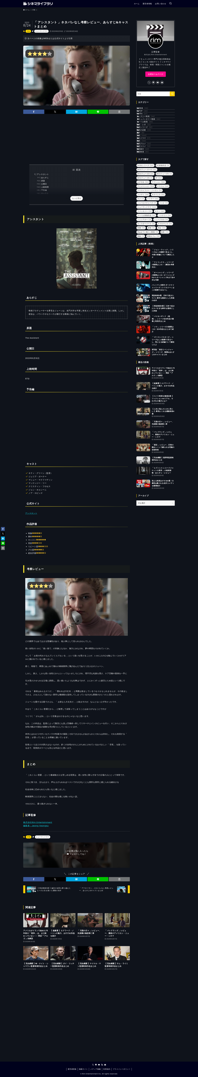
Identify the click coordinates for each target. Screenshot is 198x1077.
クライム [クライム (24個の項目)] (163, 229)
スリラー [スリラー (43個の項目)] (153, 241)
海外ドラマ (146, 167)
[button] (33, 112)
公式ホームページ (155, 74)
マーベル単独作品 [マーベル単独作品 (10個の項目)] (146, 258)
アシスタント (43, 174)
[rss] (102, 1065)
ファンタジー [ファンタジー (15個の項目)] (144, 254)
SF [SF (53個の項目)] (158, 221)
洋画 (28, 31)
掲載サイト (83, 1069)
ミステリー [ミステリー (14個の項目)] (164, 258)
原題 (43, 181)
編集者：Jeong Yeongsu (36, 825)
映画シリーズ (147, 146)
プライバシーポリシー (121, 1069)
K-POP (145, 114)
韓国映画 (146, 193)
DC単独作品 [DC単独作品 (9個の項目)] (163, 208)
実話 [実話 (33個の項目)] (162, 271)
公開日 (44, 184)
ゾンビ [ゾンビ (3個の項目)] (163, 246)
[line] (153, 82)
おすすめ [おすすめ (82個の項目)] (143, 225)
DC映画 (145, 109)
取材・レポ (147, 141)
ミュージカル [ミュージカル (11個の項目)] (161, 262)
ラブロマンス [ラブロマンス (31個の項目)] (165, 266)
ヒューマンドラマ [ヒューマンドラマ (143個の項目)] (146, 250)
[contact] (162, 82)
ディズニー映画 (149, 125)
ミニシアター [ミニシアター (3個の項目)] (144, 262)
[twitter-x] (149, 82)
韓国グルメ (147, 177)
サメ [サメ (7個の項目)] (140, 241)
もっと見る (76, 198)
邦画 (144, 172)
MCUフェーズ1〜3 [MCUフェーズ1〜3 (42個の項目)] (146, 212)
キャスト (45, 193)
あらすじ (45, 177)
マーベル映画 (148, 135)
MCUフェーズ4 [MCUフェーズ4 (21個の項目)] (145, 216)
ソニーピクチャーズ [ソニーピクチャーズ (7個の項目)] (146, 246)
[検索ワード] (155, 93)
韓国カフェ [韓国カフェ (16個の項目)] (153, 279)
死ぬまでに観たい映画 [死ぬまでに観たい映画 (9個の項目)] (147, 275)
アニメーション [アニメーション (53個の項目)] (145, 229)
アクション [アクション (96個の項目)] (158, 225)
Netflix (145, 120)
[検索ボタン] (170, 3)
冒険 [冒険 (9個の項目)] (151, 271)
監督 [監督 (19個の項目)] (165, 275)
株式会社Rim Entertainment (37, 822)
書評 (143, 156)
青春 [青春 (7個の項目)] (140, 279)
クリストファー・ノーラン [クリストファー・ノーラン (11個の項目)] (149, 233)
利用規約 (106, 1069)
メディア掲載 (95, 1069)
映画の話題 (147, 151)
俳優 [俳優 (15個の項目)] (141, 271)
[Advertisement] (76, 139)
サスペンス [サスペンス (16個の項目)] (158, 237)
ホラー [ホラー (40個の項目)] (160, 254)
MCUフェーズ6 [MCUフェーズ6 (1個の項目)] (145, 221)
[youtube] (157, 82)
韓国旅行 (146, 188)
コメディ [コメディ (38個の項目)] (143, 237)
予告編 (44, 190)
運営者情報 (72, 1069)
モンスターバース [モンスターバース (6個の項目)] (146, 266)
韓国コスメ (147, 183)
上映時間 (45, 187)
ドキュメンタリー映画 (151, 130)
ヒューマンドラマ (41, 31)
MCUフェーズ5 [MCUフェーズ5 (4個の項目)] (164, 216)
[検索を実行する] (172, 93)
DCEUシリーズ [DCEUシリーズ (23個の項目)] (145, 208)
